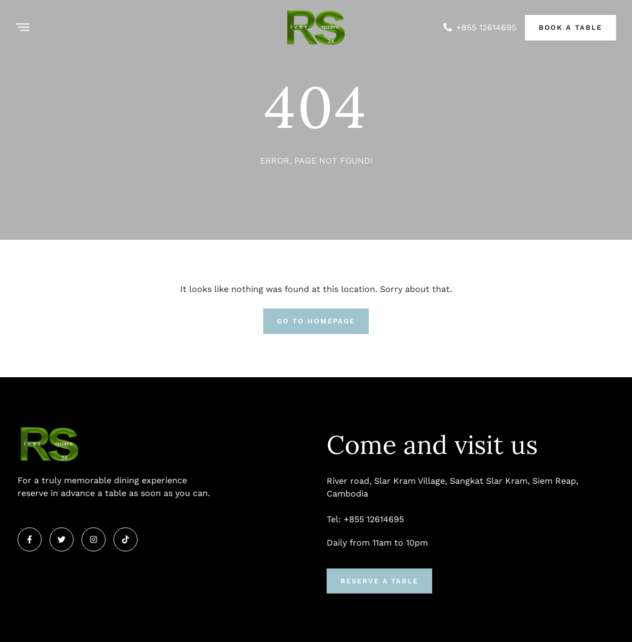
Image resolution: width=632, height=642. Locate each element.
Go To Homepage (315, 321)
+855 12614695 (486, 27)
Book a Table (570, 27)
